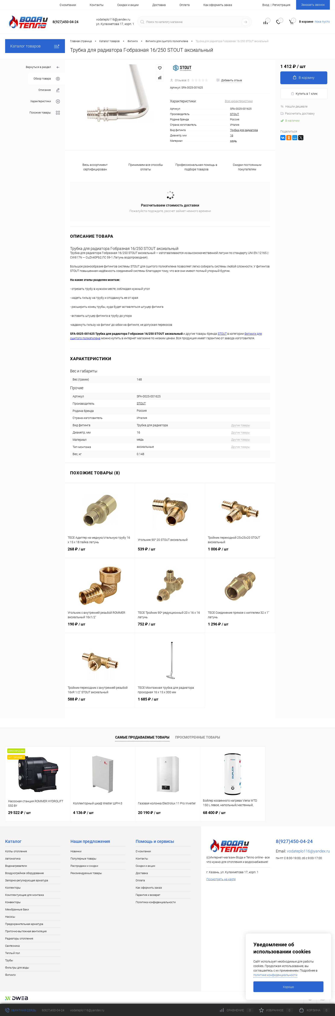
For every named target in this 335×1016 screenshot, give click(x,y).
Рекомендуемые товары (86, 873)
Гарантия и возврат (148, 895)
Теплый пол (12, 953)
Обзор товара (47, 79)
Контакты (97, 5)
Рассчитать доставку (297, 113)
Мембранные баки (17, 909)
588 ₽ (100, 702)
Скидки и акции (128, 5)
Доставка (159, 5)
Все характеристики (239, 101)
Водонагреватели (16, 865)
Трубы (9, 960)
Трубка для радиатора (244, 130)
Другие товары (240, 425)
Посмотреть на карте (221, 879)
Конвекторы (13, 902)
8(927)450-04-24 (53, 1010)
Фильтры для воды (17, 967)
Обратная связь (20, 1010)
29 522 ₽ (19, 812)
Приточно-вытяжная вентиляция (26, 931)
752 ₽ (170, 627)
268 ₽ (100, 552)
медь (233, 140)
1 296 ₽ (240, 627)
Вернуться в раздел (43, 67)
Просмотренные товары (197, 737)
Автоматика (13, 858)
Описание (49, 90)
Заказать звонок (313, 4)
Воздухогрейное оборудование (24, 873)
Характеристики (45, 101)
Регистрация (281, 5)
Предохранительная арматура (24, 924)
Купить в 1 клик (304, 94)
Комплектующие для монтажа (24, 895)
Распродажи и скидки (84, 865)
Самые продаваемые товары (142, 737)
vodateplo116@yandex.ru (308, 851)
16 (231, 135)
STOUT (234, 114)
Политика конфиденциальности (156, 902)
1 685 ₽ (170, 702)
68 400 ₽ (214, 812)
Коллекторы (13, 887)
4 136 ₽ (83, 812)
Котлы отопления (16, 851)
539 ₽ (170, 552)
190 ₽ (100, 627)
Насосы (10, 916)
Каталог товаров (35, 46)
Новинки (76, 851)
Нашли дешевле (293, 106)
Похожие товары (44, 113)
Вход (265, 5)
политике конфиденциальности (275, 975)
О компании (68, 5)
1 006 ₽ (240, 552)
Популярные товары (83, 858)
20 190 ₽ (149, 812)
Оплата (184, 5)
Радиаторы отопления (19, 938)
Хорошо (288, 987)
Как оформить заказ (217, 5)
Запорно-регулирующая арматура (26, 880)
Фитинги (10, 974)
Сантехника (12, 945)
